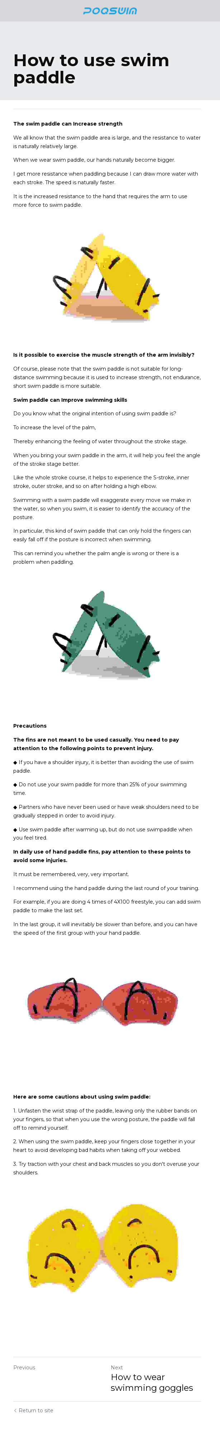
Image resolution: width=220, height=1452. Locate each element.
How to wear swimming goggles (155, 1380)
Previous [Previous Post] (24, 1366)
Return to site (33, 1408)
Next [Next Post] (120, 1366)
